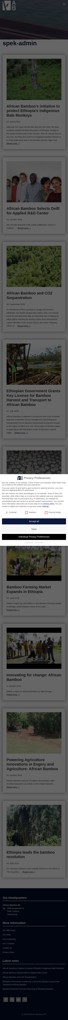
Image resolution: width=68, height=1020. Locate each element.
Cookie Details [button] (29, 542)
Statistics (30, 512)
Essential (11, 512)
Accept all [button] (34, 521)
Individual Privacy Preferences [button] (34, 536)
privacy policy (48, 504)
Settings (45, 506)
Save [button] (34, 529)
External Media (53, 512)
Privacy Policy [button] (39, 542)
